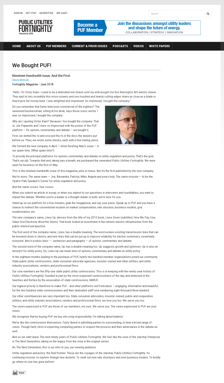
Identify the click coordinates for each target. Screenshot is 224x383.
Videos (138, 46)
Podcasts (120, 46)
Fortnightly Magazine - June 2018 (32, 84)
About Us (33, 46)
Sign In (18, 13)
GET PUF (31, 13)
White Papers (159, 46)
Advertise (46, 13)
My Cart (62, 13)
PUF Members (56, 46)
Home (16, 46)
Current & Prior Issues (89, 46)
